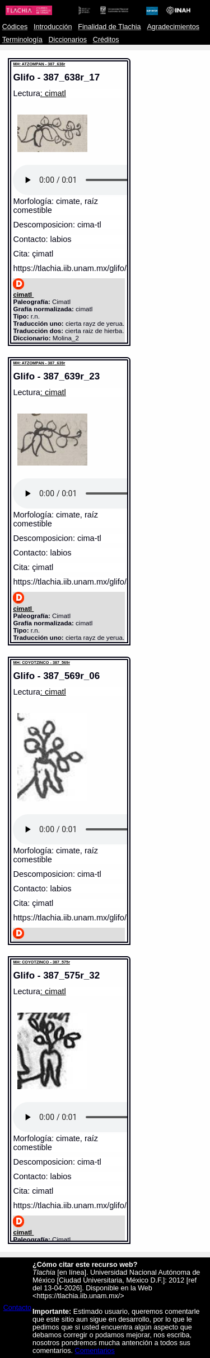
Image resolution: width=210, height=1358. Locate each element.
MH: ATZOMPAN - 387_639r (39, 362)
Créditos (106, 40)
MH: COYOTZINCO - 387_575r (41, 962)
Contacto (17, 1308)
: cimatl (53, 93)
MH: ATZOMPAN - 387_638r (39, 64)
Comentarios (95, 1351)
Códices (14, 27)
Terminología (22, 40)
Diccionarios (68, 40)
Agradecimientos (173, 27)
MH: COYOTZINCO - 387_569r (41, 662)
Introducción (53, 27)
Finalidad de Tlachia (109, 27)
